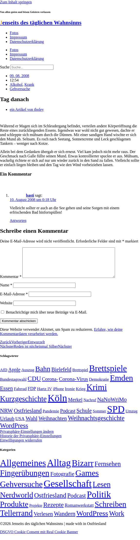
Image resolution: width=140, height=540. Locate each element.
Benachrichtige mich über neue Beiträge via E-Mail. (46, 318)
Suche (4, 67)
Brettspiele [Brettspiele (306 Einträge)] (108, 374)
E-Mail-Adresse (14, 300)
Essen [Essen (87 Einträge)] (6, 394)
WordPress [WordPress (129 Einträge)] (14, 431)
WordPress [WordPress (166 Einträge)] (92, 519)
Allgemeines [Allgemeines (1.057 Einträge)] (23, 469)
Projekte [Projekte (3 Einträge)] (35, 511)
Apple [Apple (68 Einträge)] (14, 375)
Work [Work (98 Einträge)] (116, 519)
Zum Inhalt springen (16, 2)
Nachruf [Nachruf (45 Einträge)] (89, 406)
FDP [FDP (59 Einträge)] (32, 394)
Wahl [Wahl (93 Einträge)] (31, 424)
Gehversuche (20, 89)
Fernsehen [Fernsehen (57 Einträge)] (108, 469)
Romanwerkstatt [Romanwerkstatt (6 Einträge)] (79, 511)
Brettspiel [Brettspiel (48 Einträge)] (80, 375)
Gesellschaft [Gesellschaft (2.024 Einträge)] (68, 489)
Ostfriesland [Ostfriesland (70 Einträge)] (50, 501)
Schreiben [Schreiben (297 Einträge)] (110, 510)
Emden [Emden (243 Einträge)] (121, 383)
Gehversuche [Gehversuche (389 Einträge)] (21, 489)
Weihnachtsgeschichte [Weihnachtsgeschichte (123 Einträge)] (96, 423)
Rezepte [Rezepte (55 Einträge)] (53, 510)
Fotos (14, 33)
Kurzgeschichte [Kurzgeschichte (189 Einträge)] (23, 404)
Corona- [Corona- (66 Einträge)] (50, 384)
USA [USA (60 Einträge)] (20, 424)
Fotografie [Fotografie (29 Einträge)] (62, 479)
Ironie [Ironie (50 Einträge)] (70, 394)
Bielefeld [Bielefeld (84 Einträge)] (61, 375)
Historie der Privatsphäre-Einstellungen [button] (30, 442)
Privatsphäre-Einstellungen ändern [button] (27, 437)
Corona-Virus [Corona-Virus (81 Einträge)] (73, 385)
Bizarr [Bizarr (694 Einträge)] (83, 469)
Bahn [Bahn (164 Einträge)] (42, 375)
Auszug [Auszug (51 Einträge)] (27, 375)
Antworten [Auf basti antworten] (18, 220)
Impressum (18, 37)
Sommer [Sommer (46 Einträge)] (99, 417)
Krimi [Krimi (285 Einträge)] (97, 393)
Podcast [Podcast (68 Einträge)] (67, 416)
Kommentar (10, 282)
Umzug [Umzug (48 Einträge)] (132, 417)
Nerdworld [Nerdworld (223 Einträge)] (16, 501)
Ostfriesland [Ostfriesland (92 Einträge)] (28, 416)
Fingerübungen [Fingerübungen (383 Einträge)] (24, 478)
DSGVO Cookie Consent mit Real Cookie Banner (39, 538)
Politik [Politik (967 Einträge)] (99, 500)
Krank (29, 84)
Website (6, 309)
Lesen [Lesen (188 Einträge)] (102, 490)
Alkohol (16, 84)
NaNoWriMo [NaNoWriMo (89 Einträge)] (112, 405)
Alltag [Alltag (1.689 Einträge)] (59, 468)
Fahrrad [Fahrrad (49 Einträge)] (20, 394)
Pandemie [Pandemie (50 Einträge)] (51, 417)
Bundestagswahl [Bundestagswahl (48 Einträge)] (13, 385)
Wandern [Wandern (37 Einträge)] (64, 519)
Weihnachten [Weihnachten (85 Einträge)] (52, 424)
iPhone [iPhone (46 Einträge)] (58, 395)
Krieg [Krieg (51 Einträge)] (81, 394)
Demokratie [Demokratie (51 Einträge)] (99, 385)
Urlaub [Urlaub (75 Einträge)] (7, 424)
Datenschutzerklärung (27, 42)
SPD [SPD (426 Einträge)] (116, 415)
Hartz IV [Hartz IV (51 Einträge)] (44, 394)
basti (30, 195)
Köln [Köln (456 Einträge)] (57, 403)
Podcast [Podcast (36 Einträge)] (76, 501)
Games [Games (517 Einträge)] (87, 479)
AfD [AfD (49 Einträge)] (3, 375)
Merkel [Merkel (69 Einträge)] (75, 405)
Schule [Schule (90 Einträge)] (84, 416)
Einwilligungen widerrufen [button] (21, 446)
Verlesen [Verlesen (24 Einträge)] (43, 519)
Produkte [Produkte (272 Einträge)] (14, 510)
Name (6, 291)
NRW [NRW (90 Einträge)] (6, 416)
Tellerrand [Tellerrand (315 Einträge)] (16, 519)
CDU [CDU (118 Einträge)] (34, 384)
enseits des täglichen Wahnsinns (40, 22)
